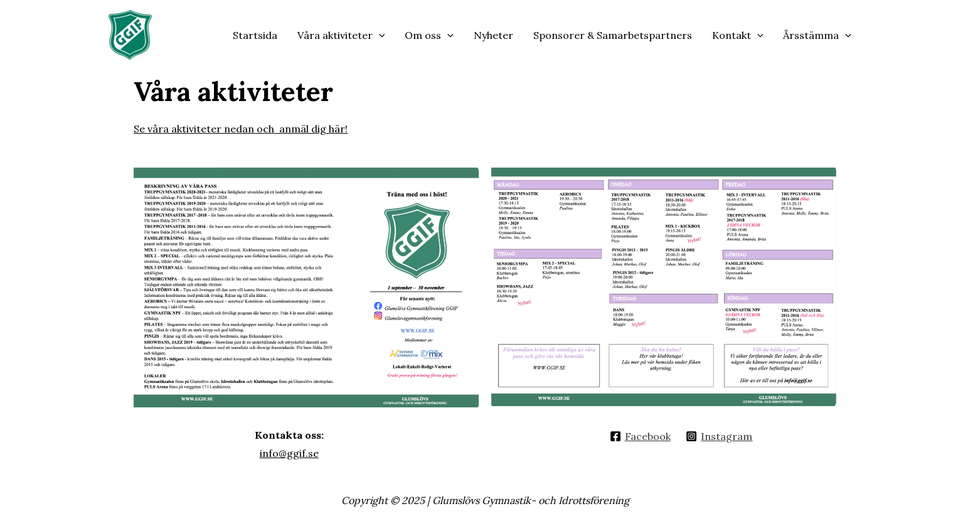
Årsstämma (817, 35)
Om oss (429, 35)
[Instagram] (719, 436)
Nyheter (493, 35)
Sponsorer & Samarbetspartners (612, 35)
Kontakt (738, 35)
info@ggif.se (289, 453)
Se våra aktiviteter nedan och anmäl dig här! (241, 128)
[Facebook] (639, 436)
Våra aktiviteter (341, 35)
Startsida (255, 35)
